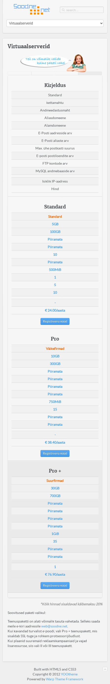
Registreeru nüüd (55, 321)
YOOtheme (69, 674)
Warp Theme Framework (64, 679)
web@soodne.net (54, 626)
